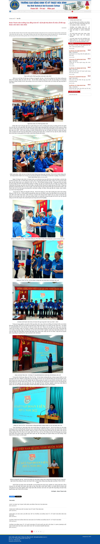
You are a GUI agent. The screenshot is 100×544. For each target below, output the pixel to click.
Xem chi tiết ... (72, 49)
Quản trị (45, 537)
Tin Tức (18, 18)
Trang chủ (12, 18)
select (89, 94)
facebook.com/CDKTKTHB (15, 541)
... (43, 531)
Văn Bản (71, 43)
